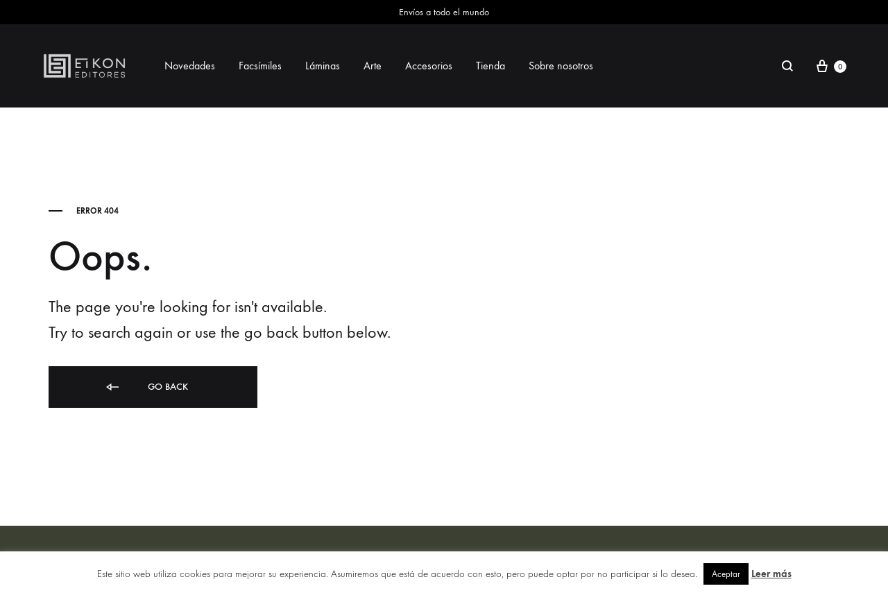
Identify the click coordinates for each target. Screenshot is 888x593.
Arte (373, 65)
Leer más (771, 573)
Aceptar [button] (726, 574)
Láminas (322, 65)
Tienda (490, 65)
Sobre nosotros (561, 65)
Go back (146, 387)
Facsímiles (260, 65)
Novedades (189, 65)
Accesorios (428, 65)
